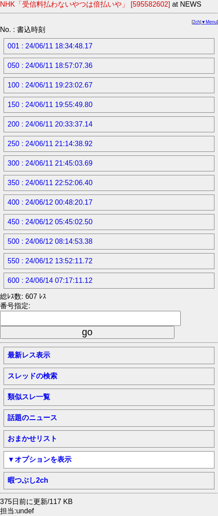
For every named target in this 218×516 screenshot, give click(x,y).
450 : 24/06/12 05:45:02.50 (50, 222)
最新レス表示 (29, 355)
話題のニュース (32, 417)
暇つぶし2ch (28, 480)
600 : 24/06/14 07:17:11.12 (50, 280)
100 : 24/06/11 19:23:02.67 (50, 85)
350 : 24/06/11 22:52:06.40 (50, 183)
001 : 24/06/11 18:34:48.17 (50, 46)
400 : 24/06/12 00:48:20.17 (50, 202)
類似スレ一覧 (29, 397)
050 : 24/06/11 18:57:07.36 (50, 65)
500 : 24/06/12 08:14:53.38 (50, 241)
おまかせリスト (32, 438)
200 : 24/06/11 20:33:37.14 (50, 124)
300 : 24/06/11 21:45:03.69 (50, 163)
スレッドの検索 (32, 376)
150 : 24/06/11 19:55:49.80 (50, 104)
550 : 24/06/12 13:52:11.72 (50, 261)
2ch (196, 22)
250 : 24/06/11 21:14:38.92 (50, 143)
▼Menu (209, 22)
